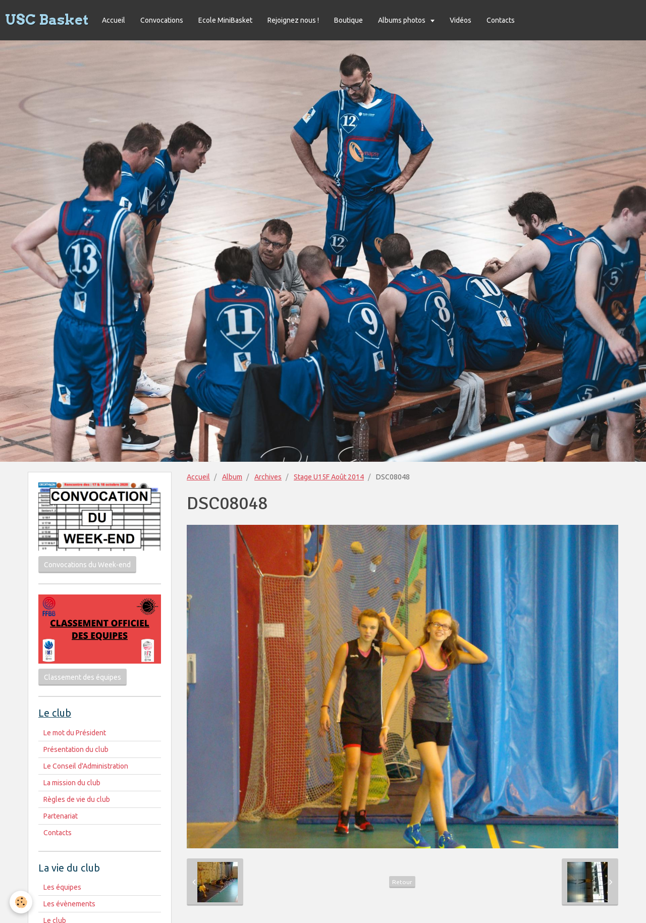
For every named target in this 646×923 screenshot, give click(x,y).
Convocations (161, 20)
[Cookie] (21, 902)
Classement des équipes (82, 677)
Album (232, 477)
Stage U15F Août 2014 (329, 477)
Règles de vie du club (76, 799)
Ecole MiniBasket (225, 20)
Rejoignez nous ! (293, 20)
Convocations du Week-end (87, 565)
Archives (268, 477)
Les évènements (69, 904)
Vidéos (460, 20)
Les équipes (62, 887)
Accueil (113, 20)
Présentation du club (76, 749)
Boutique (348, 20)
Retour (402, 882)
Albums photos (402, 20)
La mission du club (71, 783)
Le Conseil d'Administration (85, 766)
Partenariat (60, 816)
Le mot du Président (74, 733)
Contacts (501, 20)
